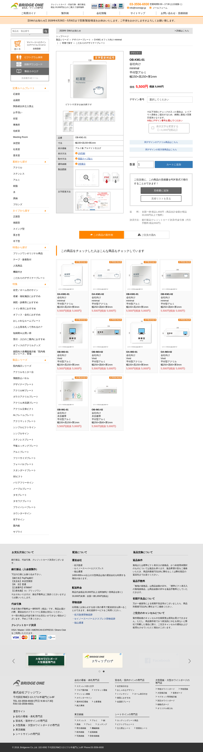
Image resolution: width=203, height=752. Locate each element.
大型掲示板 (162, 693)
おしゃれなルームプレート (26, 320)
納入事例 (80, 705)
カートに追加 (173, 164)
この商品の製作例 (101, 234)
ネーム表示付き (141, 694)
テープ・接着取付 (22, 259)
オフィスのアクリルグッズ (26, 345)
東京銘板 (20, 729)
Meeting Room (20, 137)
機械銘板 (95, 728)
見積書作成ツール (29, 78)
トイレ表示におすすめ (24, 308)
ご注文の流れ (147, 234)
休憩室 (16, 143)
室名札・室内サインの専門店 (31, 720)
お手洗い (17, 112)
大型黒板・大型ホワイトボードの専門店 (38, 725)
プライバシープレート (24, 507)
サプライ (17, 531)
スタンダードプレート (24, 470)
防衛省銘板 (94, 736)
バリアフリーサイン (23, 482)
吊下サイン (19, 519)
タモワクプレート (22, 501)
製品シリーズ (62, 39)
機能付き (17, 272)
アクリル (17, 167)
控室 (15, 118)
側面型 (16, 222)
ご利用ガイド (28, 13)
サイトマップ (137, 13)
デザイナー (135, 53)
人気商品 (17, 265)
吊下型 (16, 241)
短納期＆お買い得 (22, 333)
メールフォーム (158, 8)
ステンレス (19, 173)
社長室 (16, 149)
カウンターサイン (22, 513)
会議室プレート (123, 702)
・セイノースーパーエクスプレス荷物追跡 (93, 618)
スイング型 (19, 228)
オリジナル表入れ (165, 708)
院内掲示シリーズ (22, 366)
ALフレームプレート (23, 415)
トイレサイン (123, 694)
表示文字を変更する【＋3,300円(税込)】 (167, 128)
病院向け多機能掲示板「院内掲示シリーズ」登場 (29, 352)
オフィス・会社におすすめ (26, 314)
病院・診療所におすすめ (25, 302)
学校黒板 (184, 689)
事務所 (16, 124)
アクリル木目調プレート (25, 402)
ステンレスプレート (23, 439)
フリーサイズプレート (24, 458)
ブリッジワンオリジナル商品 (28, 253)
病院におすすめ (123, 698)
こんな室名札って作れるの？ (28, 327)
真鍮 (15, 198)
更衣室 (16, 155)
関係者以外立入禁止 (23, 106)
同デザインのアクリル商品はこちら (161, 142)
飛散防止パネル (21, 378)
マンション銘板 (83, 694)
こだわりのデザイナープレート (29, 278)
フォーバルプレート (23, 464)
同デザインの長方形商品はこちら (161, 149)
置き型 (16, 235)
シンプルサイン (21, 433)
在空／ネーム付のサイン (25, 290)
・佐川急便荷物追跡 (82, 614)
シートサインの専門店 (28, 734)
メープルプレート (22, 488)
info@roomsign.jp (137, 8)
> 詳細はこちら (182, 30)
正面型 (16, 216)
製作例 (65, 13)
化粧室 (16, 131)
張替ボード (177, 693)
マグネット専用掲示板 (167, 697)
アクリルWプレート (23, 390)
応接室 (16, 94)
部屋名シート (142, 728)
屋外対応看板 (82, 702)
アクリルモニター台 (23, 372)
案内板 (16, 525)
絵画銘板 (94, 732)
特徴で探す (67, 43)
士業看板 (97, 702)
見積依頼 (174, 13)
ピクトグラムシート (125, 724)
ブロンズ (17, 204)
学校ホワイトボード (166, 689)
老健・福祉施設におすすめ (26, 296)
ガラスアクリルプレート (25, 396)
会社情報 (101, 13)
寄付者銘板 (81, 728)
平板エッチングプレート (25, 445)
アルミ (16, 180)
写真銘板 (80, 736)
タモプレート (20, 495)
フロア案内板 (82, 690)
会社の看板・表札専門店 (29, 716)
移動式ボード (163, 704)
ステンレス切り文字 (85, 686)
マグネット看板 (100, 690)
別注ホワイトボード (166, 701)
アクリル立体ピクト (23, 409)
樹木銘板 (80, 732)
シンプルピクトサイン (24, 427)
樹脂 (15, 186)
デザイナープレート (23, 384)
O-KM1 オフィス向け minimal (108, 39)
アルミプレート (21, 452)
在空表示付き (123, 686)
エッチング (102, 724)
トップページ (62, 36)
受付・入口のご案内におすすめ (29, 339)
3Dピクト (18, 476)
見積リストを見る (161, 198)
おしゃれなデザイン (125, 690)
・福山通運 (77, 622)
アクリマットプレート (24, 421)
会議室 (16, 100)
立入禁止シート (123, 728)
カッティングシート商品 (127, 720)
